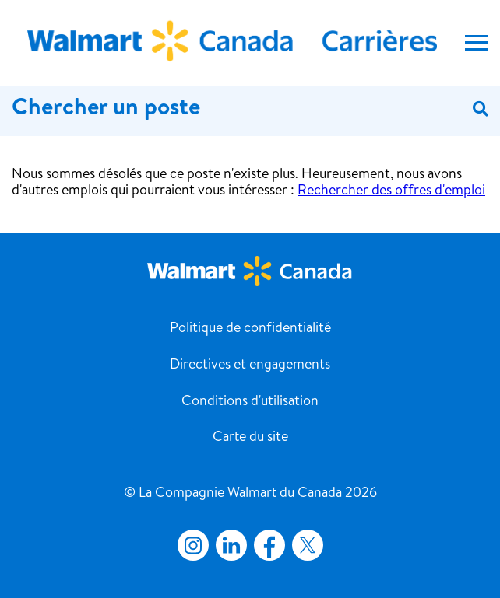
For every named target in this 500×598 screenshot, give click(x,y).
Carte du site (250, 438)
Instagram (193, 545)
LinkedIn (231, 545)
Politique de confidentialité (250, 329)
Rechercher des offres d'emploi (391, 191)
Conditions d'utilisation (250, 402)
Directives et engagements (250, 365)
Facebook (266, 545)
